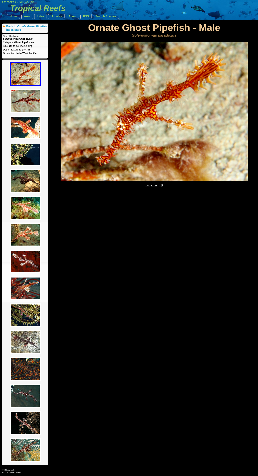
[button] (13, 16)
